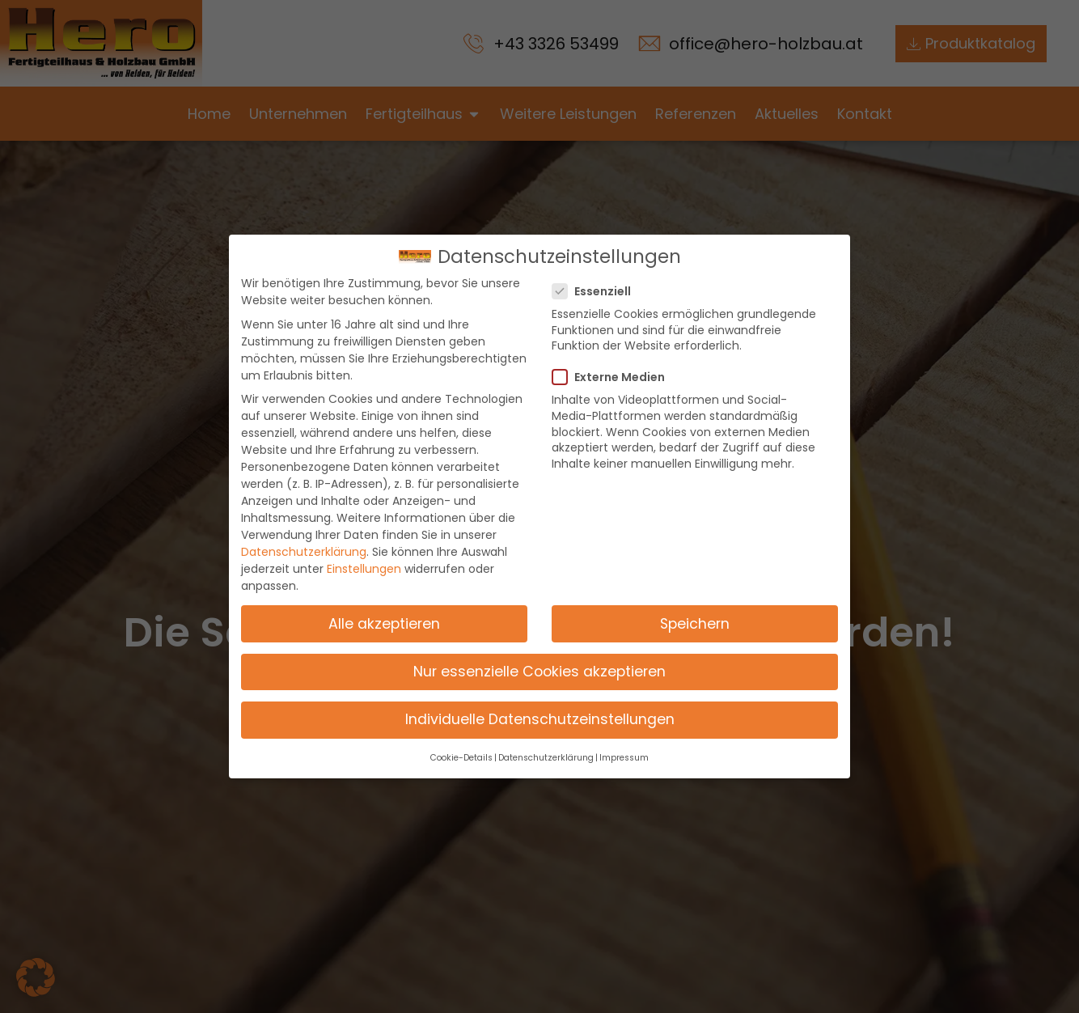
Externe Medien (613, 377)
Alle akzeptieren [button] (384, 623)
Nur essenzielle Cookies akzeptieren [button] (539, 670)
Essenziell (596, 291)
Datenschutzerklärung (303, 552)
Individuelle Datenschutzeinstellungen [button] (540, 718)
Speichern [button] (695, 623)
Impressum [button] (624, 758)
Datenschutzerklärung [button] (546, 758)
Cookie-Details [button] (461, 758)
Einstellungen (364, 569)
